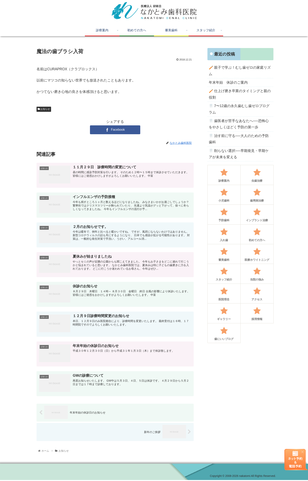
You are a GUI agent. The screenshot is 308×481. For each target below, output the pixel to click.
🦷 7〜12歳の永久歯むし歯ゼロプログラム (239, 109)
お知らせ (44, 109)
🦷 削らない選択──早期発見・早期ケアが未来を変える (239, 154)
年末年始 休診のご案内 (228, 82)
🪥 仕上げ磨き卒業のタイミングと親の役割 (240, 94)
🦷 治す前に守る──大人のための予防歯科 (239, 139)
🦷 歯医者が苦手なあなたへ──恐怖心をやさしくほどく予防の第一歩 (239, 124)
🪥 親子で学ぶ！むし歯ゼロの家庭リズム (240, 71)
